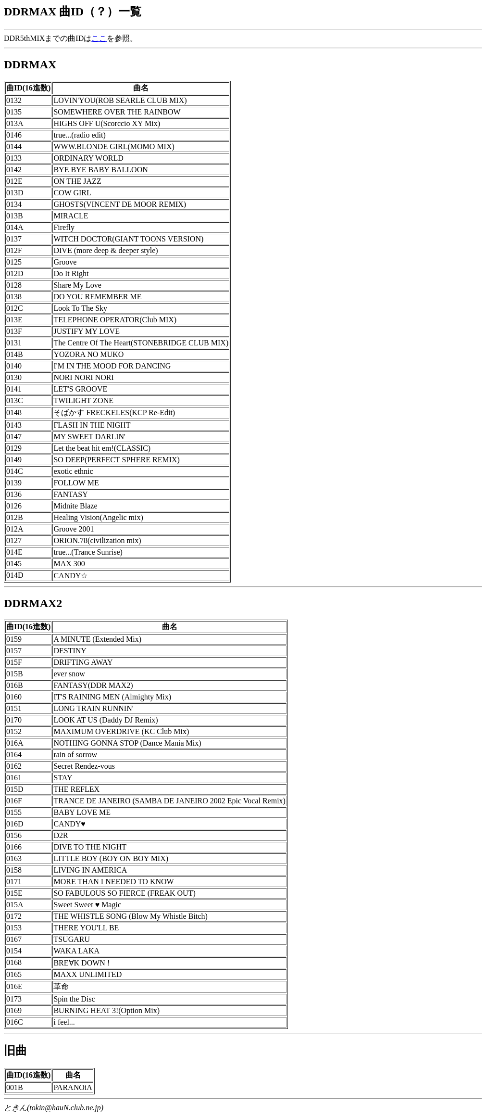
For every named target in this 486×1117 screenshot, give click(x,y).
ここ (99, 38)
